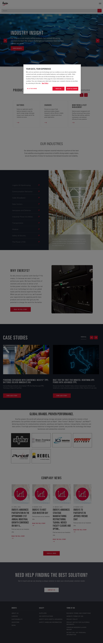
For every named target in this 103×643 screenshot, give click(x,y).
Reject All (58, 88)
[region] (52, 79)
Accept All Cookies (72, 88)
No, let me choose (32, 88)
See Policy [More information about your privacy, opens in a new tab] (45, 83)
